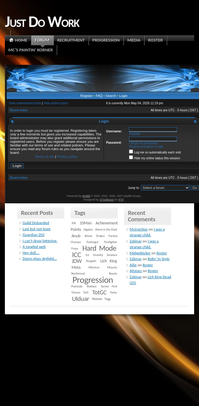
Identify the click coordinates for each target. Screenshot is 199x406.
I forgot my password (143, 143)
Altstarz (136, 270)
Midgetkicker (140, 253)
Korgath (91, 261)
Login (123, 96)
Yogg (107, 299)
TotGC (99, 292)
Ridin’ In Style (159, 259)
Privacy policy (67, 156)
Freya (74, 248)
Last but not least (36, 229)
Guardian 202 (33, 234)
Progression (92, 279)
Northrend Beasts (94, 273)
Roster (162, 253)
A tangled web (34, 246)
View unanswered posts (25, 103)
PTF (121, 199)
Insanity (98, 255)
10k (73, 223)
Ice (87, 255)
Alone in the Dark (106, 229)
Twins (113, 292)
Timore (75, 292)
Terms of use (44, 156)
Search (110, 96)
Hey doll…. (31, 252)
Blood (88, 236)
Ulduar (80, 299)
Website (97, 299)
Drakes (100, 236)
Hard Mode (99, 248)
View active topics (56, 103)
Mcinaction (139, 229)
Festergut (92, 242)
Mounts (112, 267)
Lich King (108, 261)
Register (86, 96)
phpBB (86, 195)
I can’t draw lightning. (40, 240)
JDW (77, 260)
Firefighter (110, 242)
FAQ (99, 96)
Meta (76, 267)
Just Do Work (42, 21)
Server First (109, 286)
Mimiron (93, 267)
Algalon (88, 229)
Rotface (91, 286)
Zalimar (136, 241)
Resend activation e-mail (146, 146)
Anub (76, 235)
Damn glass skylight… (40, 258)
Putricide (77, 286)
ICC (76, 254)
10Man (86, 223)
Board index (19, 110)
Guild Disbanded (36, 222)
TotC (86, 292)
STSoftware (107, 199)
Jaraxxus (112, 255)
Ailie (133, 265)
